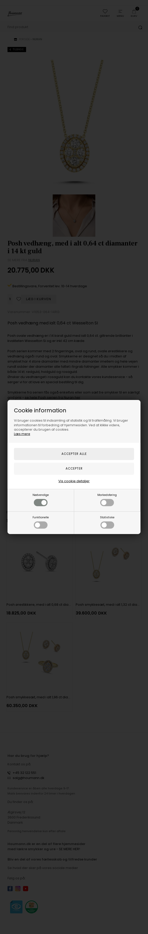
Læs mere (22, 434)
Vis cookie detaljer (74, 481)
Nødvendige (41, 499)
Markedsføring (107, 499)
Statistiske (107, 522)
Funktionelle (41, 522)
